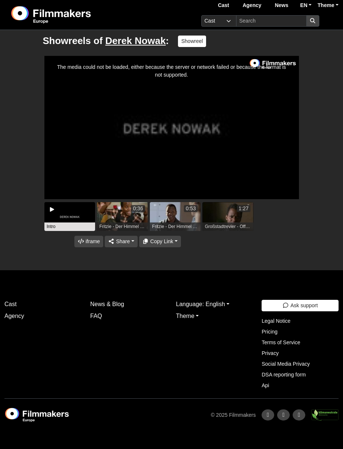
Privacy (270, 353)
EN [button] (303, 5)
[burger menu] (330, 21)
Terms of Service (281, 342)
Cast (223, 5)
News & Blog (107, 304)
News (282, 5)
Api (265, 385)
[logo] (69, 15)
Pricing (270, 332)
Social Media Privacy (286, 364)
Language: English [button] (200, 304)
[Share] (121, 241)
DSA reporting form (284, 375)
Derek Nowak (135, 40)
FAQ (96, 316)
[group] (69, 216)
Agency (252, 5)
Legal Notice (276, 321)
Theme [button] (325, 5)
